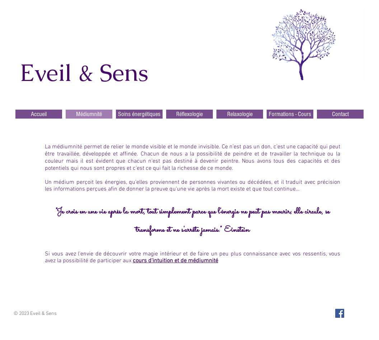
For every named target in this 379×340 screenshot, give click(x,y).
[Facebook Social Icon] (339, 313)
